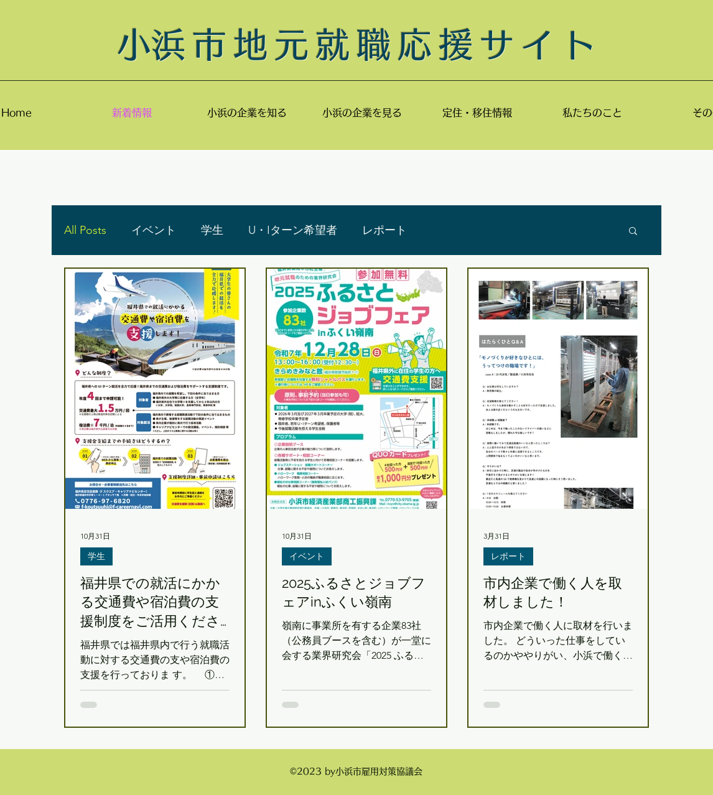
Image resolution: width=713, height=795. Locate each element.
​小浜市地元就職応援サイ (339, 44)
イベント (153, 230)
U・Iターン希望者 (292, 230)
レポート (384, 230)
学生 (212, 230)
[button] (633, 231)
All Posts (85, 230)
